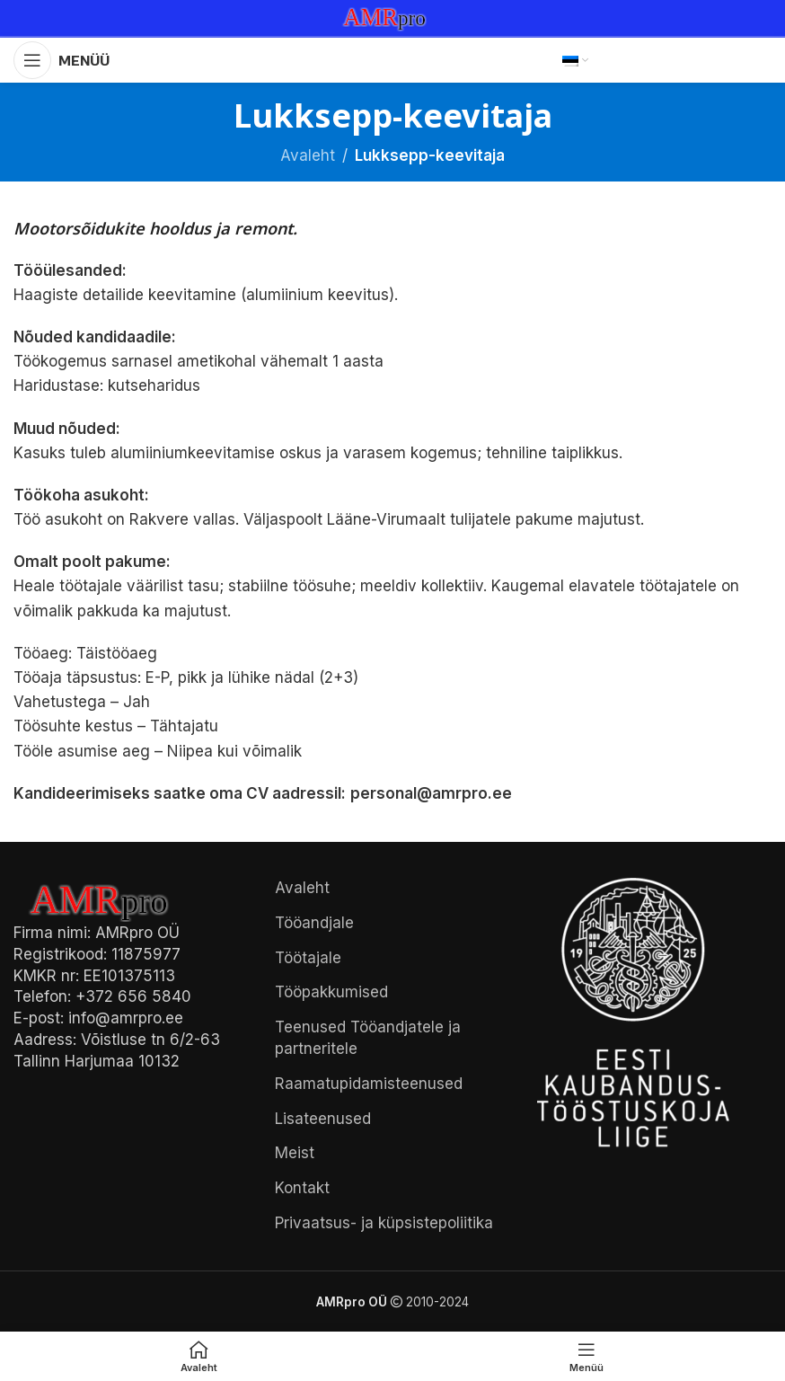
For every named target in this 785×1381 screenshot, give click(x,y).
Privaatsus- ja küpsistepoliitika (384, 1223)
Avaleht (307, 155)
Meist (294, 1153)
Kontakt (302, 1188)
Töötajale (308, 958)
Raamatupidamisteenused (369, 1084)
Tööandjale (314, 923)
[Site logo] (392, 17)
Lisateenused (323, 1119)
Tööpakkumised (331, 992)
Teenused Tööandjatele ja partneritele (368, 1038)
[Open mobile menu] (61, 60)
